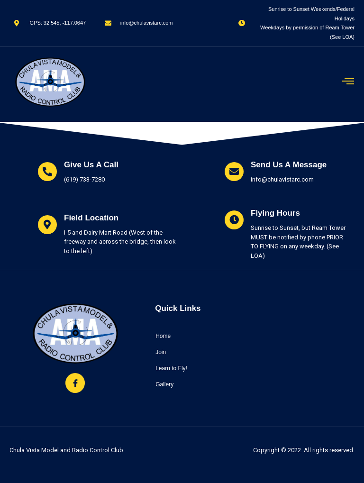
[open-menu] (348, 82)
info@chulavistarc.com (282, 179)
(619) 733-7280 (84, 179)
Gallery (164, 384)
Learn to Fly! (171, 368)
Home (163, 336)
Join (160, 352)
